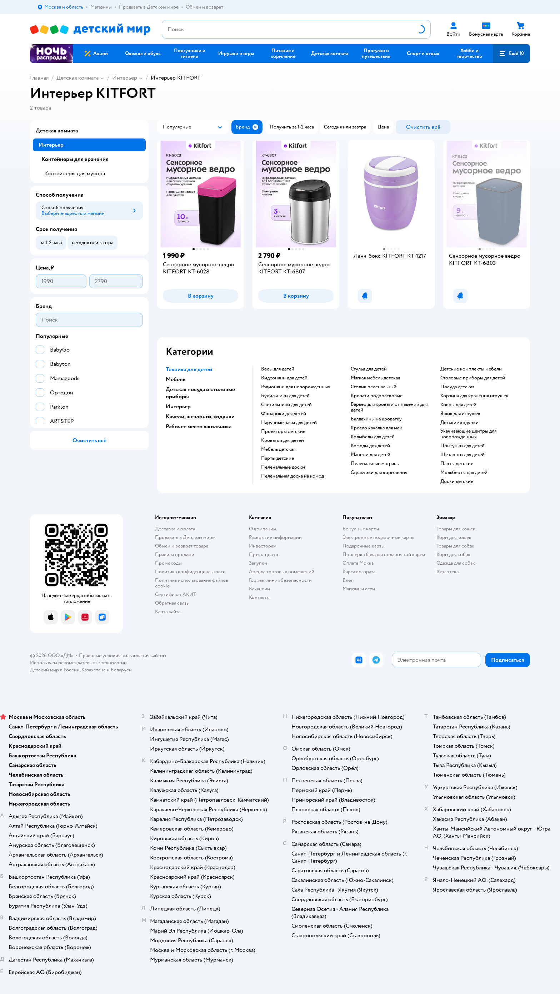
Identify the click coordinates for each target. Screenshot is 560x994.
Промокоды (168, 563)
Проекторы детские (283, 431)
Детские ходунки (459, 422)
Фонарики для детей (283, 414)
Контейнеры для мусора (74, 173)
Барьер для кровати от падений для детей (389, 407)
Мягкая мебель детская (375, 378)
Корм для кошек (453, 537)
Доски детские (456, 481)
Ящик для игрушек (460, 414)
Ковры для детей (458, 405)
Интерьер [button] (178, 406)
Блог (347, 580)
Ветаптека (447, 572)
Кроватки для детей (282, 440)
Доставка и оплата (175, 529)
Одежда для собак (455, 563)
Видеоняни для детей (284, 378)
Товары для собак (455, 546)
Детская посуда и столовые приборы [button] (200, 393)
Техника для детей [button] (189, 369)
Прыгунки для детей (462, 446)
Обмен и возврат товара (181, 546)
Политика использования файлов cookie (191, 583)
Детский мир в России (55, 670)
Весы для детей (277, 369)
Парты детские (277, 458)
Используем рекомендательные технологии (78, 663)
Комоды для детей (370, 446)
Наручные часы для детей (289, 422)
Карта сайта (167, 612)
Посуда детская (457, 387)
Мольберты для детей (464, 472)
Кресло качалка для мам (376, 428)
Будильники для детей (285, 396)
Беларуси (121, 670)
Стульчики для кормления (379, 472)
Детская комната (77, 77)
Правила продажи (174, 554)
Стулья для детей (369, 369)
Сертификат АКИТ (175, 594)
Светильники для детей (286, 405)
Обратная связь (172, 603)
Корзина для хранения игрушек (474, 396)
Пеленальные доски (283, 467)
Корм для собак (453, 554)
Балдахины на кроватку (376, 419)
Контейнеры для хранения (75, 159)
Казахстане (93, 670)
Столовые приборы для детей (472, 378)
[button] (511, 53)
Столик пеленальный (373, 387)
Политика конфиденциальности (190, 572)
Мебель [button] (175, 379)
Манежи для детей (370, 455)
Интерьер (124, 77)
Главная (39, 77)
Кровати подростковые (376, 396)
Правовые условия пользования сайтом (122, 655)
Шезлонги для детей (462, 455)
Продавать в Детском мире (185, 537)
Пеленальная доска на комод (292, 476)
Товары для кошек (455, 529)
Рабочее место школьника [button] (198, 426)
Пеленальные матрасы (375, 463)
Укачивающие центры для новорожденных (468, 434)
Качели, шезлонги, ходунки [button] (200, 416)
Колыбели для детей (373, 437)
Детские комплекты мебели (471, 369)
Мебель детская (278, 449)
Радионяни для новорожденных (295, 387)
